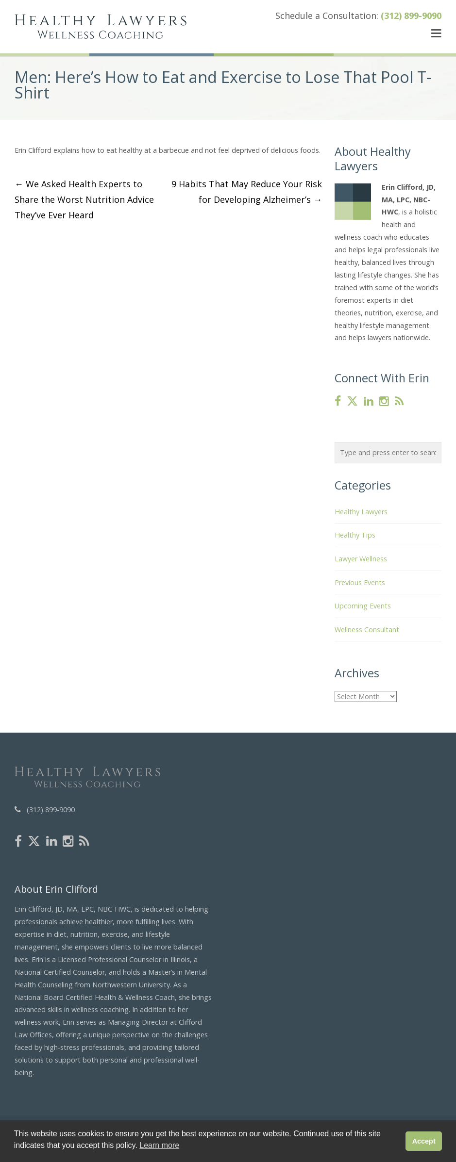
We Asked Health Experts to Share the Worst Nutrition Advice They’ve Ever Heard (84, 199)
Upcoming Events (363, 605)
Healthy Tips (355, 535)
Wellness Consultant (367, 629)
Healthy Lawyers (361, 511)
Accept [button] (424, 1141)
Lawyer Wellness (361, 558)
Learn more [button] (159, 1145)
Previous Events (360, 582)
